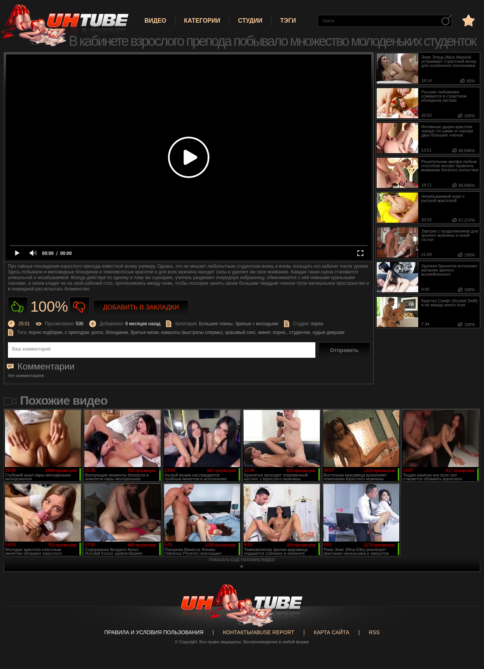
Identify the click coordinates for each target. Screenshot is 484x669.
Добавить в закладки (141, 307)
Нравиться (18, 307)
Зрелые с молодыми (256, 323)
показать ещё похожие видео (242, 560)
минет (264, 332)
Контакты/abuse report (259, 632)
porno (97, 332)
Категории (202, 20)
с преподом (77, 332)
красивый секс (240, 332)
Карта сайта (331, 632)
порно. (280, 332)
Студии (250, 20)
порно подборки (45, 332)
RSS (374, 632)
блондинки (116, 332)
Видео (155, 20)
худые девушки (328, 332)
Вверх (467, 629)
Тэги (288, 20)
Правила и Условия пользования (153, 632)
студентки (299, 332)
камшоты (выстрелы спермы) (192, 332)
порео (317, 323)
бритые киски (144, 332)
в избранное (468, 20)
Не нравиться (80, 307)
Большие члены (216, 323)
